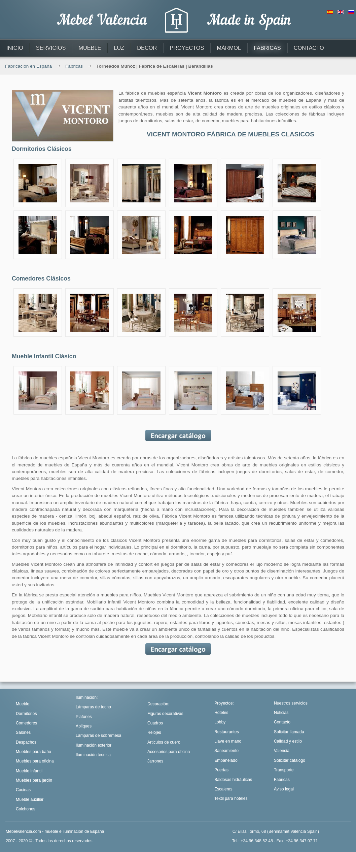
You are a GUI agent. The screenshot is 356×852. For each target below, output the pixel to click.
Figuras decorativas (165, 713)
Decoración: (158, 703)
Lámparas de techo (93, 706)
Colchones (25, 809)
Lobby (219, 722)
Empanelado (226, 760)
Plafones (84, 716)
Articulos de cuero (163, 742)
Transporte (284, 769)
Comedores (26, 723)
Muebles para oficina (35, 761)
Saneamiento (226, 750)
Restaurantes (226, 731)
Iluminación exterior (93, 745)
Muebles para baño (33, 751)
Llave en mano (227, 741)
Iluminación (86, 697)
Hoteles (221, 712)
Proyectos (223, 703)
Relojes (154, 732)
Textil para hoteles (231, 798)
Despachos (26, 742)
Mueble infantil (29, 770)
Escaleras (223, 789)
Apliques (84, 726)
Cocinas (23, 789)
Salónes (23, 732)
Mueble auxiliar (29, 799)
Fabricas (74, 66)
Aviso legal (284, 789)
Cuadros (155, 723)
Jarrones (155, 761)
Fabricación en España (28, 66)
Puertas (221, 769)
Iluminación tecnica (93, 754)
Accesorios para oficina (168, 751)
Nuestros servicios (291, 703)
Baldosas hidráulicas (233, 779)
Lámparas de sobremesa (98, 735)
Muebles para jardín (34, 780)
